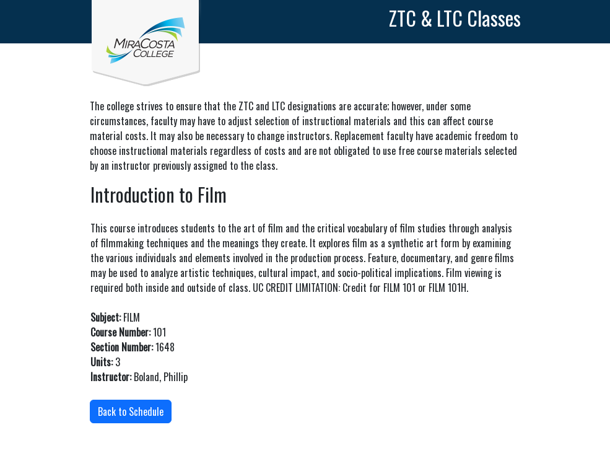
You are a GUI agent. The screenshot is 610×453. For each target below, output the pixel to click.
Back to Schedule (130, 411)
